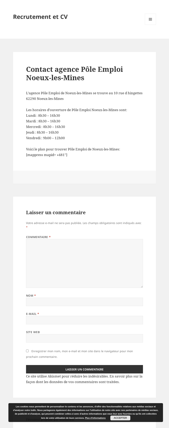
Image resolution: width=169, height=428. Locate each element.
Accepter (120, 418)
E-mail (32, 314)
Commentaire (38, 237)
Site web (33, 332)
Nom (31, 295)
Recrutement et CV (40, 16)
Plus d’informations (95, 418)
